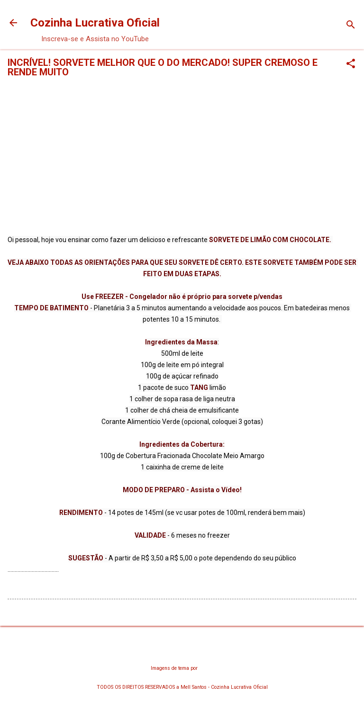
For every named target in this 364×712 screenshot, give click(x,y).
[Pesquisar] (350, 25)
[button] (350, 64)
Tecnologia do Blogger (182, 650)
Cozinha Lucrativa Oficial (95, 22)
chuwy (206, 668)
